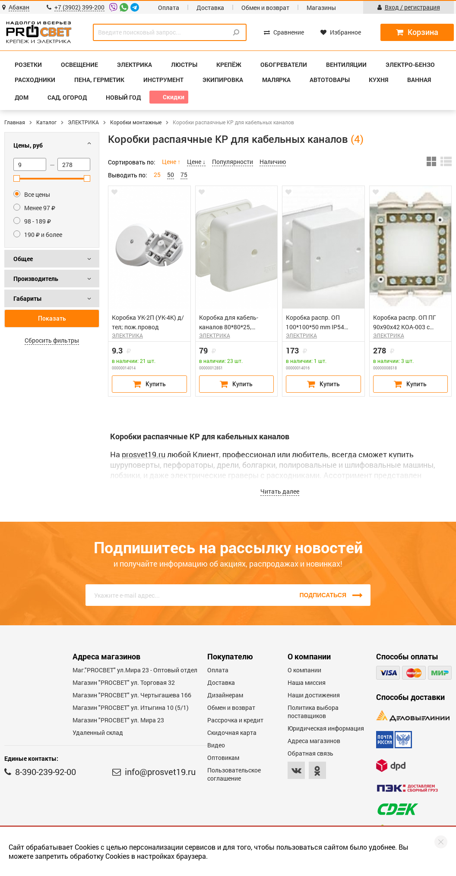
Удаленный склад (98, 732)
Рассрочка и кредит (235, 720)
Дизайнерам (225, 695)
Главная (14, 122)
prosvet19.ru (143, 454)
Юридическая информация (326, 728)
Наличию (273, 162)
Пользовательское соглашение (234, 774)
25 (157, 174)
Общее (23, 259)
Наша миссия (307, 682)
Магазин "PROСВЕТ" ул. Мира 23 (118, 720)
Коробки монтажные (136, 122)
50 (170, 174)
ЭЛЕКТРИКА (83, 122)
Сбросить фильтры (52, 340)
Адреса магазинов (314, 741)
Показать (52, 318)
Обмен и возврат (265, 7)
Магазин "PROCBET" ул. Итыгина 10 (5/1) (131, 707)
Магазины (321, 7)
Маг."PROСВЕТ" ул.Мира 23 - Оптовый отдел (135, 670)
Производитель (35, 278)
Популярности (232, 162)
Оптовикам (223, 757)
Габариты (27, 298)
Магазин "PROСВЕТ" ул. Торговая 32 (124, 682)
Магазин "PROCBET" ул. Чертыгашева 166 (132, 695)
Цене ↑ (171, 162)
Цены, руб (28, 145)
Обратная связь (310, 753)
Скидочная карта (231, 732)
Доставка (210, 7)
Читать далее (279, 491)
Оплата (168, 7)
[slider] (16, 178)
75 (183, 174)
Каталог (46, 122)
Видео (216, 745)
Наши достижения (314, 695)
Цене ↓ (196, 162)
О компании (304, 670)
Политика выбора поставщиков (313, 711)
